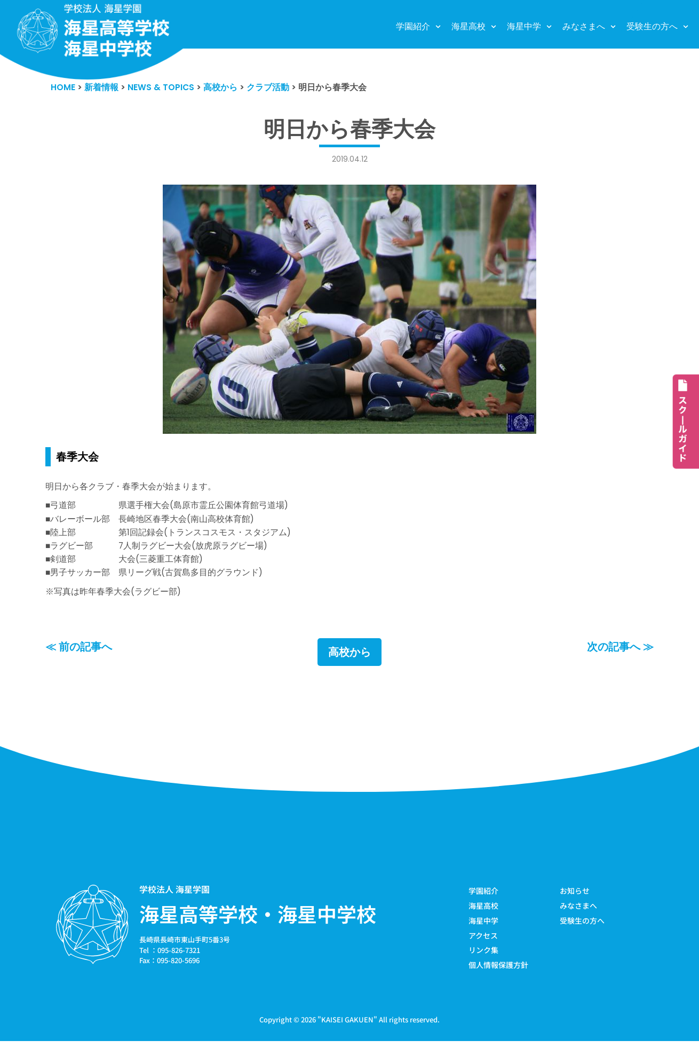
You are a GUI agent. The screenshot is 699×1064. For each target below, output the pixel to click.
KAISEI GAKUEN (347, 1042)
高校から (349, 670)
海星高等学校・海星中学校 (257, 932)
